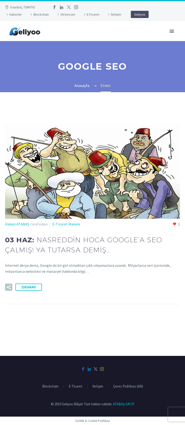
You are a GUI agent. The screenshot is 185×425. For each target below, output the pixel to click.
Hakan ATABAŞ (17, 224)
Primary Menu (172, 31)
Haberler (15, 14)
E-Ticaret (93, 14)
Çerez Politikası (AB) (128, 386)
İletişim (116, 14)
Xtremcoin (67, 14)
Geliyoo (139, 14)
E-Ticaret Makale (66, 224)
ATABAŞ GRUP (123, 404)
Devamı (29, 287)
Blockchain (41, 14)
